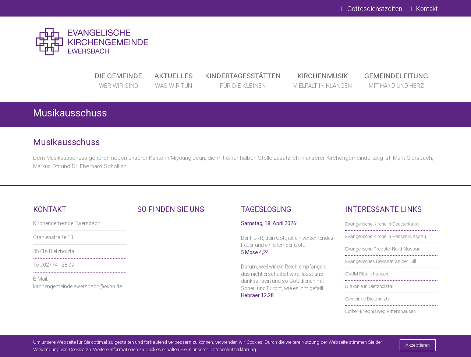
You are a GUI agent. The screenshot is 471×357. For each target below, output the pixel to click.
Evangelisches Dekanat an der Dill (380, 261)
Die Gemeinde (118, 82)
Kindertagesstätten (243, 82)
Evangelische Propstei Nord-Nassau (383, 249)
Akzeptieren (418, 345)
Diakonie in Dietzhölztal (369, 286)
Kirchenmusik (322, 82)
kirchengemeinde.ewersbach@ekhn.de (77, 286)
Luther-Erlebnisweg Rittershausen (380, 311)
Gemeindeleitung (396, 82)
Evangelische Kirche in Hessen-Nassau (385, 236)
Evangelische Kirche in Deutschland (382, 224)
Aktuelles (173, 82)
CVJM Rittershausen (366, 274)
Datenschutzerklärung (232, 349)
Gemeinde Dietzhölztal (368, 299)
